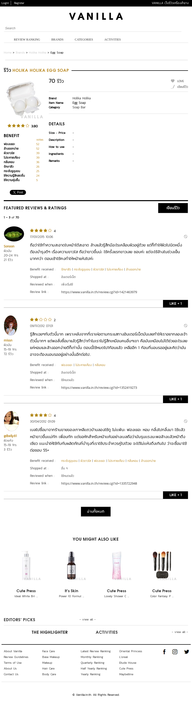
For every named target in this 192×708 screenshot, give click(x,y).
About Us (10, 668)
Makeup (47, 662)
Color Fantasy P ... (162, 596)
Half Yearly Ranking (94, 668)
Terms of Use (13, 662)
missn (8, 340)
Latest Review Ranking (96, 651)
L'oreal (123, 657)
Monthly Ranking (92, 657)
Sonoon (9, 246)
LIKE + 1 (176, 303)
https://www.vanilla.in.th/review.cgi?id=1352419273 (99, 387)
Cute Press (26, 591)
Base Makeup (51, 657)
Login (5, 3)
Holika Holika (37, 52)
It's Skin (71, 591)
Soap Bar (79, 107)
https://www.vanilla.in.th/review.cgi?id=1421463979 (99, 292)
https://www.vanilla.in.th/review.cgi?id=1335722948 (99, 483)
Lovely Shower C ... (116, 596)
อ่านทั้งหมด (95, 511)
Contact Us (11, 674)
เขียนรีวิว (182, 87)
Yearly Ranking (90, 674)
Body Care (49, 674)
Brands (57, 39)
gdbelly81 (10, 436)
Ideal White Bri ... (26, 596)
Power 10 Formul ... (71, 596)
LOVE (180, 81)
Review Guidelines (16, 657)
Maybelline (126, 674)
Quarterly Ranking (92, 662)
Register (19, 3)
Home (8, 52)
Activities (112, 39)
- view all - (88, 619)
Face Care (48, 651)
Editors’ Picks (19, 620)
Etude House (127, 662)
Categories (84, 39)
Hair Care (48, 668)
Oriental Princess (130, 651)
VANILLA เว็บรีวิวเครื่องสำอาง (170, 3)
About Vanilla (13, 651)
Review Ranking (27, 39)
